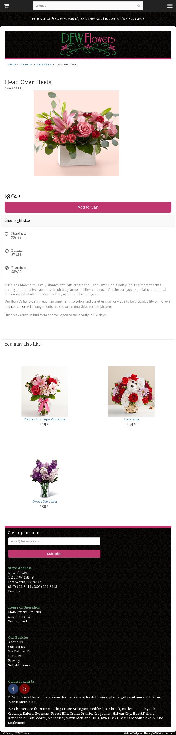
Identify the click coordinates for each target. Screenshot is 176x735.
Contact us (16, 647)
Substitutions (19, 665)
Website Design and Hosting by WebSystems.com (148, 733)
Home (12, 64)
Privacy (14, 660)
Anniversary (43, 64)
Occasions (26, 64)
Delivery (15, 656)
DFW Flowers (88, 44)
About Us (15, 642)
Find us (14, 591)
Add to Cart (88, 207)
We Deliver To (19, 651)
